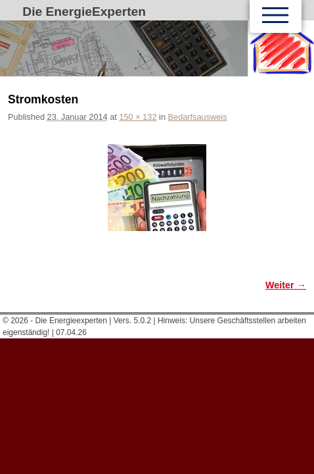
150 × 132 (137, 117)
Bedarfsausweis (197, 117)
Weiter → (285, 285)
